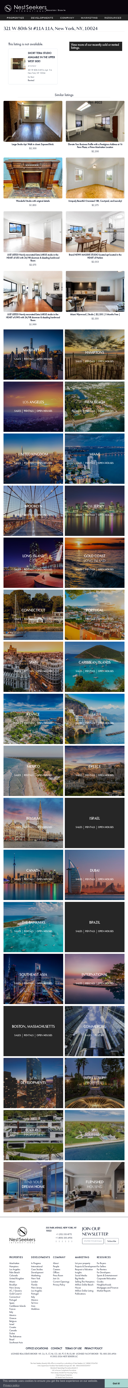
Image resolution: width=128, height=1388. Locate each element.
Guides (100, 1281)
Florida (34, 1284)
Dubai (12, 1333)
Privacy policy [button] (11, 1385)
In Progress (36, 1263)
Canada (13, 1330)
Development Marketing (37, 1274)
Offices (56, 1272)
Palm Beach (14, 1272)
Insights (78, 1272)
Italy (11, 1311)
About (55, 1263)
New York (35, 1278)
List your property (82, 1263)
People (56, 1266)
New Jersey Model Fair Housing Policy (64, 1373)
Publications (80, 1293)
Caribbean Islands (17, 1305)
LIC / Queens (15, 1290)
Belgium (13, 1321)
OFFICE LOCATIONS (37, 1348)
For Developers (103, 1272)
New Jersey (14, 1287)
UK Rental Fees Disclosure (64, 1377)
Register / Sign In (56, 10)
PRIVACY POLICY (93, 1348)
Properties (15, 18)
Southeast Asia (16, 1342)
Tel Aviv (34, 1302)
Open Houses (44, 359)
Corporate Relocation (106, 1278)
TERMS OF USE (73, 1348)
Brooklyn (13, 1284)
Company (67, 18)
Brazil (11, 1339)
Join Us (56, 1278)
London (34, 1281)
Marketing (89, 18)
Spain (11, 1302)
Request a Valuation (84, 1269)
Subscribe (111, 1241)
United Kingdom (16, 1278)
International (36, 1266)
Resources (112, 18)
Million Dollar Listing (84, 1290)
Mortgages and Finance (107, 1287)
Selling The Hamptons (84, 1281)
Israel (11, 1324)
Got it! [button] (116, 1383)
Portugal (13, 1299)
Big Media (79, 1278)
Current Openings (61, 1281)
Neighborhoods (104, 1284)
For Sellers (101, 1266)
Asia (33, 1305)
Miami (12, 1281)
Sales (17, 359)
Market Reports (103, 1290)
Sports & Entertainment (107, 1275)
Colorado (13, 1275)
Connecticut (14, 1296)
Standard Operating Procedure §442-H (64, 1368)
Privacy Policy (59, 1284)
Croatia (12, 1327)
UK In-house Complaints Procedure (64, 1370)
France (12, 1308)
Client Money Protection (64, 1375)
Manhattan (14, 1263)
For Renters (102, 1269)
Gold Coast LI (15, 1293)
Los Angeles (14, 1269)
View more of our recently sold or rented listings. (95, 46)
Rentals (29, 359)
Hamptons (13, 1266)
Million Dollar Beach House (84, 1286)
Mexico (12, 1315)
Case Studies (37, 1269)
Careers (56, 1269)
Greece (12, 1318)
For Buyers (101, 1263)
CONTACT (56, 1348)
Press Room (58, 1275)
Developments (42, 18)
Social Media (81, 1275)
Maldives (35, 1308)
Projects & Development (85, 1266)
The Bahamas (15, 1336)
